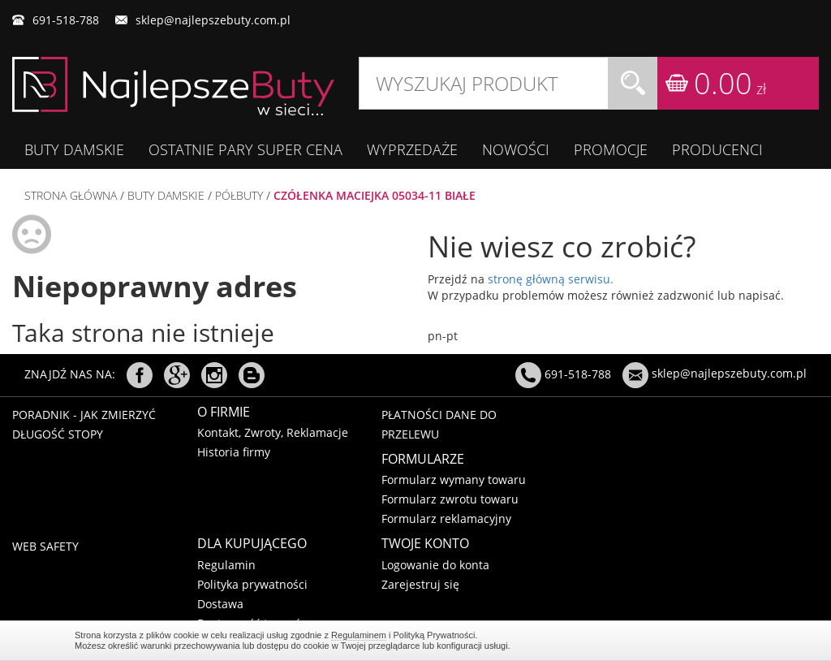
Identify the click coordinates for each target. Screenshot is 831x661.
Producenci (717, 149)
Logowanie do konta (435, 564)
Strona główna (70, 195)
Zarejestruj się (420, 584)
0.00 (730, 83)
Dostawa (220, 603)
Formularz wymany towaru (453, 479)
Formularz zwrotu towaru (450, 499)
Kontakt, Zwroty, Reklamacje (272, 432)
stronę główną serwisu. (551, 279)
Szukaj (633, 83)
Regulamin (226, 564)
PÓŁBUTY (239, 195)
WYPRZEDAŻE (412, 149)
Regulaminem (358, 635)
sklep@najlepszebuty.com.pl (213, 20)
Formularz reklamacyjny (446, 518)
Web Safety (45, 546)
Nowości (515, 149)
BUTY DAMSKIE (74, 149)
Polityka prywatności (252, 584)
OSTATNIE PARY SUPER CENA (245, 149)
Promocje (611, 149)
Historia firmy (233, 452)
